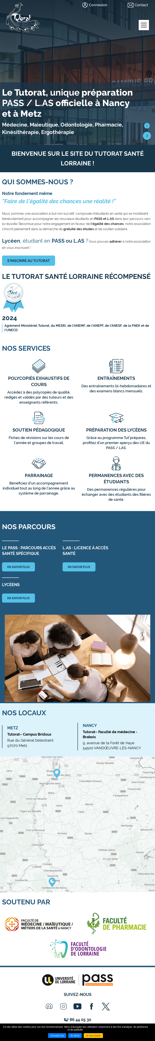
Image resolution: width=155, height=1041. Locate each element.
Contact (141, 5)
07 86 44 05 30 (77, 1019)
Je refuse (75, 1035)
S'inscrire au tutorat (28, 261)
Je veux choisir (93, 1035)
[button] (147, 126)
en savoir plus (18, 567)
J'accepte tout (57, 1035)
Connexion (98, 5)
